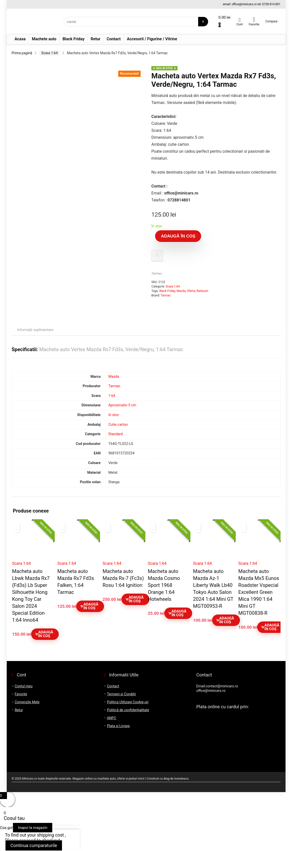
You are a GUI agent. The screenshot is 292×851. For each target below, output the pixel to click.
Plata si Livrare (118, 726)
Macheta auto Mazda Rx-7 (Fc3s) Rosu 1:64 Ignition (123, 578)
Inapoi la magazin (32, 827)
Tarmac (156, 273)
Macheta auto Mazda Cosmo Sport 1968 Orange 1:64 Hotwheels (164, 585)
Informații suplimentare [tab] (35, 330)
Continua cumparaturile (33, 845)
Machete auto (44, 39)
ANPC (111, 718)
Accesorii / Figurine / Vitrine (152, 39)
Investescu (181, 778)
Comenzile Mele (27, 702)
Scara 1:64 (49, 53)
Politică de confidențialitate (128, 710)
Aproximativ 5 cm (122, 405)
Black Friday (73, 39)
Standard (115, 434)
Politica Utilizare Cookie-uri (128, 702)
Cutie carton (118, 425)
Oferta (191, 291)
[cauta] (203, 21)
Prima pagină (22, 53)
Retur (95, 39)
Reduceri (202, 291)
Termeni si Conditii (121, 694)
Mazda (180, 291)
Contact (113, 39)
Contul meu (23, 686)
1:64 (111, 396)
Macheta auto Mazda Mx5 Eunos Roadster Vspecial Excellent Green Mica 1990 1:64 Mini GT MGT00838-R (258, 592)
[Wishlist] (254, 19)
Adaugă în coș (178, 236)
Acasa (20, 39)
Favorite (21, 694)
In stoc (113, 415)
